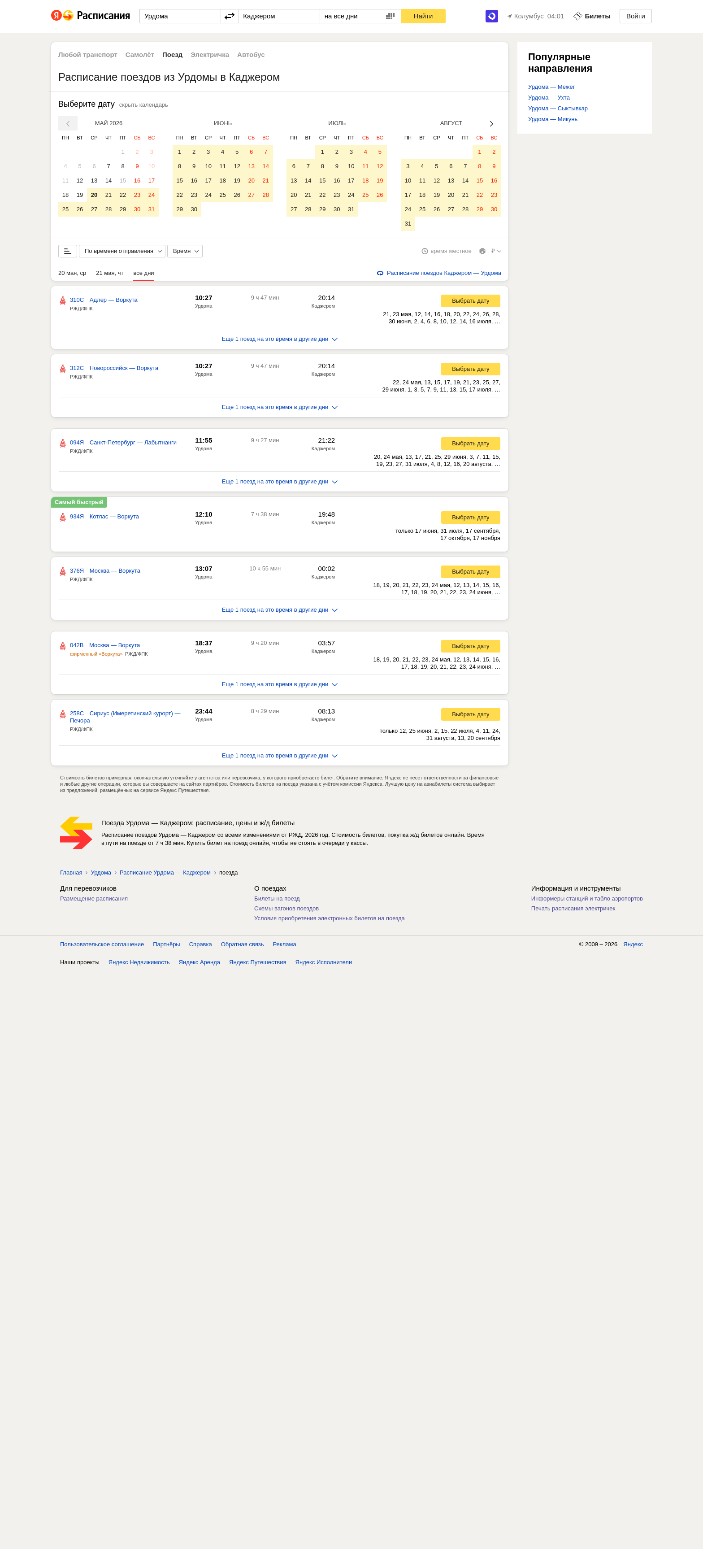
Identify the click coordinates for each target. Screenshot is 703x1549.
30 (137, 209)
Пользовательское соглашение (102, 944)
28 (108, 209)
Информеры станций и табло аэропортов (587, 898)
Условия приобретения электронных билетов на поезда (329, 918)
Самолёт (140, 54)
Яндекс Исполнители (323, 962)
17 (151, 180)
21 (108, 194)
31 (151, 209)
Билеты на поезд (277, 898)
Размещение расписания (94, 898)
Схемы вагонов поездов (286, 908)
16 (137, 180)
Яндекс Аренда (199, 962)
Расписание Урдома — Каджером (165, 872)
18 (65, 194)
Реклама (284, 944)
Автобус (251, 54)
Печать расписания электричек (573, 908)
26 (80, 209)
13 (94, 180)
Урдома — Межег (551, 86)
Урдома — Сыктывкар (558, 108)
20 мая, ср (72, 273)
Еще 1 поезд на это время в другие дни (280, 338)
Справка (200, 944)
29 (123, 209)
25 (65, 209)
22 (123, 194)
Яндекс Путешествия (257, 962)
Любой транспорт (87, 54)
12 (80, 180)
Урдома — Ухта (549, 97)
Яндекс (633, 944)
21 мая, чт (109, 273)
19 (80, 194)
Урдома (204, 306)
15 (123, 180)
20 (94, 194)
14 (108, 180)
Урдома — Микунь (552, 119)
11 (65, 180)
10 (151, 166)
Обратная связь (242, 944)
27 (94, 209)
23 (137, 194)
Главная (71, 872)
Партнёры (166, 944)
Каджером (323, 306)
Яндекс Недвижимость (139, 962)
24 (151, 194)
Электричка (210, 54)
